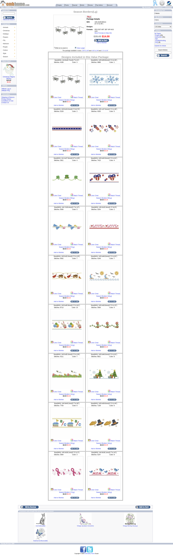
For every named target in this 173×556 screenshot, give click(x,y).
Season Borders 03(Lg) (66, 149)
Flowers (5, 37)
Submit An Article (160, 46)
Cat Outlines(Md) (40, 526)
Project (157, 35)
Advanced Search (9, 20)
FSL (4, 40)
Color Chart (57, 97)
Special (75, 5)
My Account (146, 7)
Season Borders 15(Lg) (66, 443)
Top (2, 7)
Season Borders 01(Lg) (66, 100)
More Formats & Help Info (103, 33)
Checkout (168, 7)
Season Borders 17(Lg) (66, 492)
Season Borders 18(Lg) (104, 492)
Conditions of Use (7, 101)
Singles (59, 5)
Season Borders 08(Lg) (104, 247)
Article (82, 5)
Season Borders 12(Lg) (104, 345)
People (5, 47)
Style (4, 53)
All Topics (158, 33)
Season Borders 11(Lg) (66, 345)
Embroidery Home (90, 553)
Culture (5, 50)
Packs (67, 5)
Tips (156, 39)
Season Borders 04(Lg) (104, 149)
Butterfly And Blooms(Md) (40, 540)
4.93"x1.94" (95, 50)
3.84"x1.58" (85, 50)
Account (110, 5)
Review (90, 5)
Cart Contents (158, 7)
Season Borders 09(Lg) (66, 296)
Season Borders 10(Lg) (104, 296)
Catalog (8, 7)
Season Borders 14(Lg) (104, 394)
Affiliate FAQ (5, 90)
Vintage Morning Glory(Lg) (130, 526)
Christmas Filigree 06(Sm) (9, 77)
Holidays (6, 34)
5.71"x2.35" (104, 50)
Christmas (6, 31)
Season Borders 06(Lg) (104, 198)
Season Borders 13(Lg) (66, 394)
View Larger (81, 48)
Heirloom (6, 44)
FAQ (156, 42)
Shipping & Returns (7, 97)
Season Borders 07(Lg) (66, 247)
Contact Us (5, 102)
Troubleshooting (160, 40)
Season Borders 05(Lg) (66, 198)
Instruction (158, 37)
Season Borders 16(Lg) (104, 443)
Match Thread (78, 97)
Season (5, 57)
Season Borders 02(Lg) (104, 100)
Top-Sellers (99, 5)
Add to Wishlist (102, 43)
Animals (5, 27)
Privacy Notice (6, 99)
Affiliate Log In (6, 89)
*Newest (15, 7)
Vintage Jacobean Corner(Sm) (85, 526)
